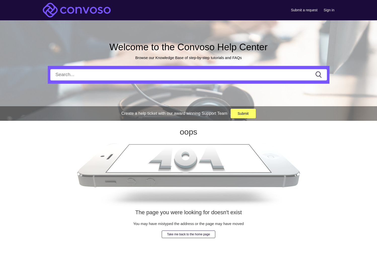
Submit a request (304, 10)
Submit (243, 114)
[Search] (188, 74)
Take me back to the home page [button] (188, 234)
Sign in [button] (329, 10)
